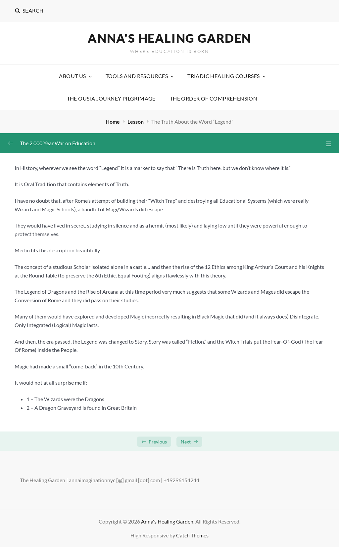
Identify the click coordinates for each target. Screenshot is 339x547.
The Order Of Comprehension (213, 98)
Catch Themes (192, 535)
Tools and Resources (140, 76)
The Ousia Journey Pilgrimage (111, 98)
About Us (76, 76)
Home (113, 121)
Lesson (136, 121)
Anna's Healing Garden (169, 38)
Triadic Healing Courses (226, 76)
